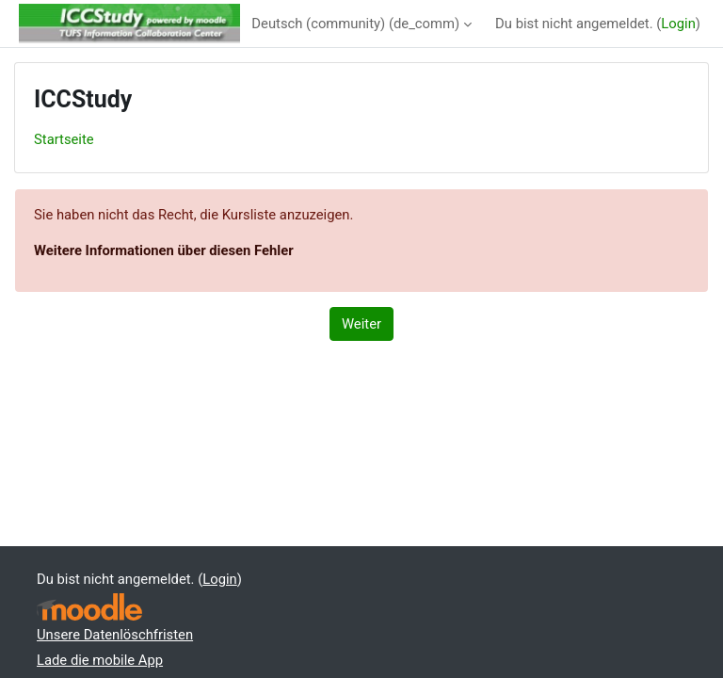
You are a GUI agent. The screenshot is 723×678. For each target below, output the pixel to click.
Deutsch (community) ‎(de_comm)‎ (355, 23)
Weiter (361, 323)
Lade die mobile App (100, 660)
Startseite (64, 139)
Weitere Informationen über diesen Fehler (164, 250)
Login (678, 23)
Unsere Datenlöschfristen (115, 634)
